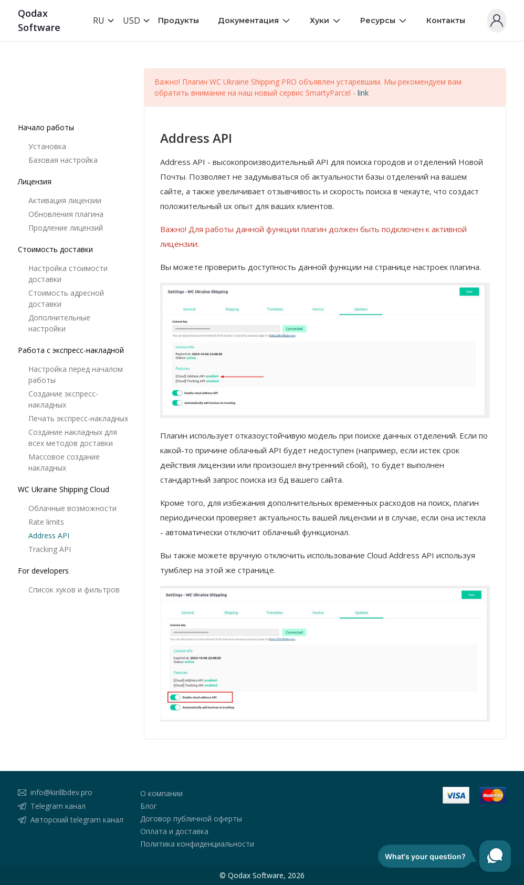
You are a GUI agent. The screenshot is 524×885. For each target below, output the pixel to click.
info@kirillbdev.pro (61, 792)
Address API (48, 535)
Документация (254, 21)
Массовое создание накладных (64, 462)
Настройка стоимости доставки (68, 273)
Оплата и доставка (174, 831)
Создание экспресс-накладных (63, 399)
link (363, 93)
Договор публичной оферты (191, 819)
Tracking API (49, 549)
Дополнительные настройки (59, 323)
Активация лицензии (64, 200)
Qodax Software (39, 20)
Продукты (178, 20)
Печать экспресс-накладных (78, 418)
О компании (161, 793)
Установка (47, 146)
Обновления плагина (65, 214)
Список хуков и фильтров (74, 590)
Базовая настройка (63, 160)
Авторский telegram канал (76, 820)
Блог (148, 806)
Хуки (325, 21)
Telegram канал (58, 806)
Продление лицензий (65, 228)
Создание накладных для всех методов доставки (72, 437)
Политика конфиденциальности (197, 844)
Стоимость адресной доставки (66, 298)
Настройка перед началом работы (75, 374)
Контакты (445, 20)
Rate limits (46, 522)
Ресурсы (383, 21)
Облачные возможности (72, 508)
